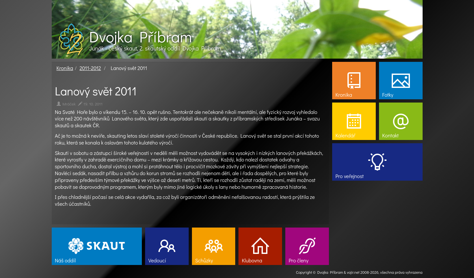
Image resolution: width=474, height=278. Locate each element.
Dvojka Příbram (140, 36)
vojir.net (353, 272)
